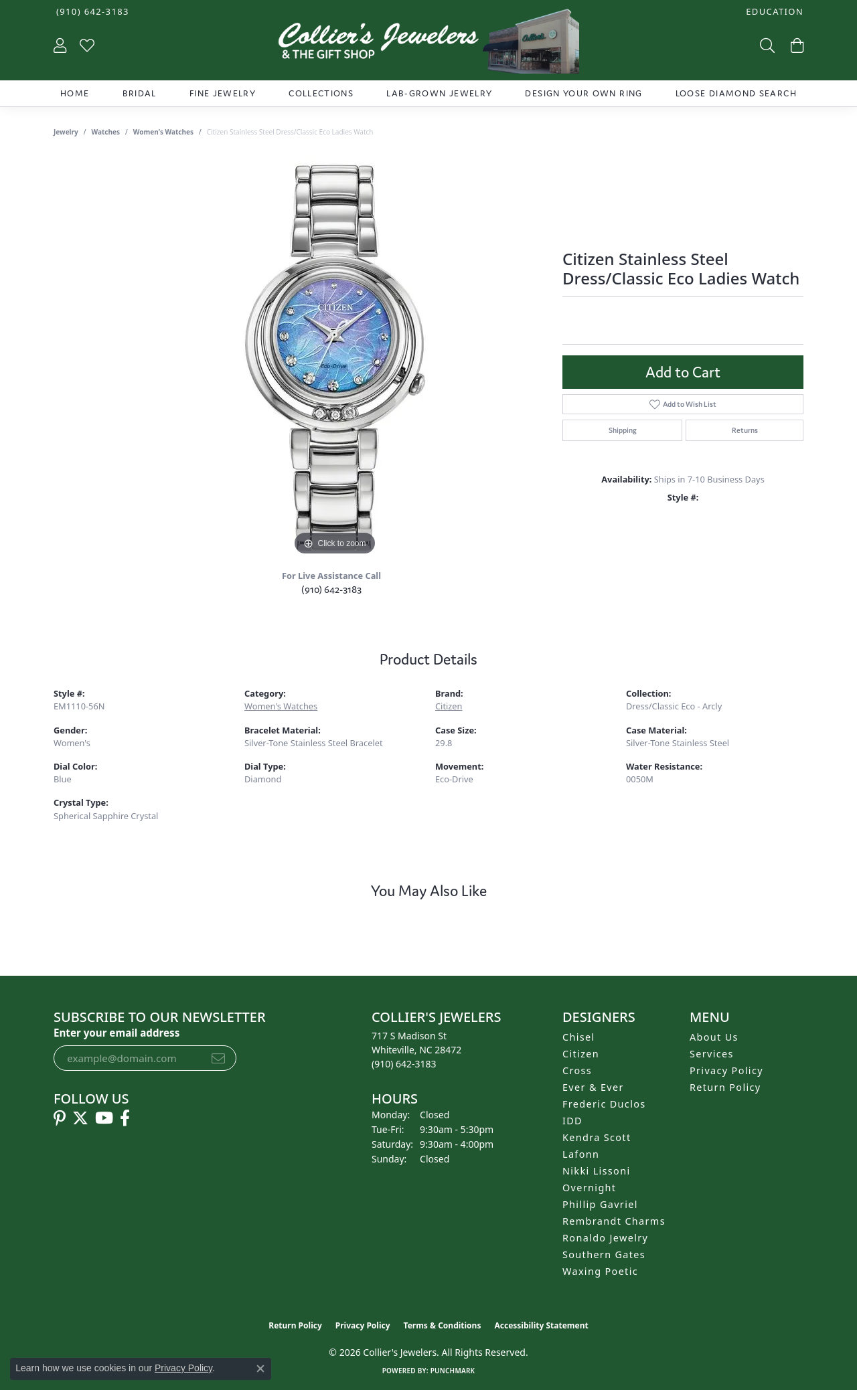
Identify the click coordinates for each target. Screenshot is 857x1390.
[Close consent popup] (260, 1369)
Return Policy (725, 1087)
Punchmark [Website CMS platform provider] (453, 1370)
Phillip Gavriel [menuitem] (600, 1204)
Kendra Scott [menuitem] (596, 1137)
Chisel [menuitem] (578, 1037)
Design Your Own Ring (583, 93)
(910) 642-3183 (331, 589)
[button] (773, 11)
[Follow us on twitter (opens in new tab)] (80, 1118)
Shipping (623, 430)
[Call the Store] (404, 1063)
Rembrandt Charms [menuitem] (614, 1221)
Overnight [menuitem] (589, 1187)
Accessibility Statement (541, 1325)
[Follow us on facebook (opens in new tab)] (125, 1118)
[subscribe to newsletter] (218, 1058)
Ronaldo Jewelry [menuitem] (605, 1237)
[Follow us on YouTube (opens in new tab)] (104, 1118)
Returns (745, 430)
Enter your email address (116, 1032)
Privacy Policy (726, 1070)
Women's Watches (163, 132)
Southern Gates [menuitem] (603, 1254)
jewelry (66, 132)
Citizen (448, 706)
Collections (321, 93)
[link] (91, 11)
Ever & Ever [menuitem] (593, 1087)
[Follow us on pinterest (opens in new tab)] (60, 1118)
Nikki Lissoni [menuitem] (596, 1170)
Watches (106, 132)
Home (74, 93)
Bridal (140, 93)
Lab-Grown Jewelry (439, 93)
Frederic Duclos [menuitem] (604, 1104)
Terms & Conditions (442, 1325)
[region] (335, 358)
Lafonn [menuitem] (580, 1154)
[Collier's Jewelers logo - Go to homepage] (428, 44)
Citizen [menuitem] (580, 1053)
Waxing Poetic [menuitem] (600, 1271)
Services (712, 1053)
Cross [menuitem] (577, 1070)
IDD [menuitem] (572, 1120)
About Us (714, 1037)
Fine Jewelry (222, 93)
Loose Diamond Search (736, 93)
